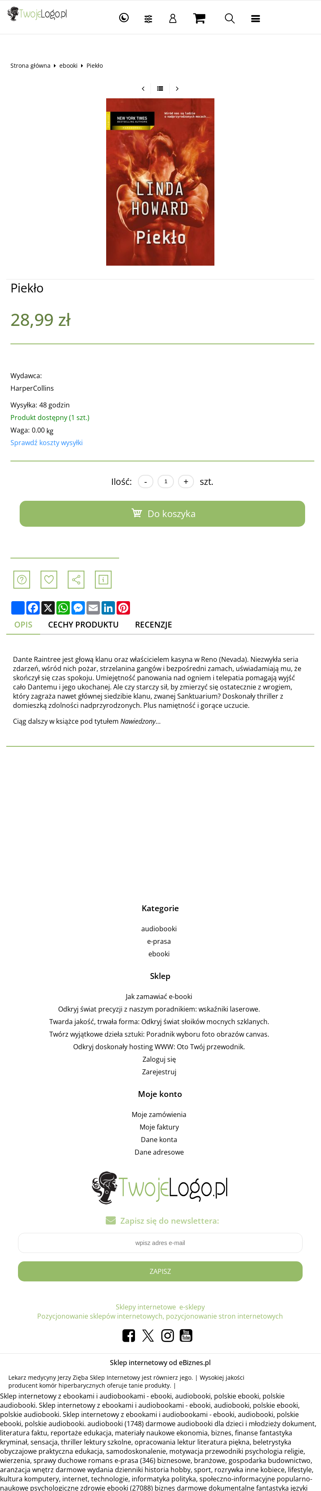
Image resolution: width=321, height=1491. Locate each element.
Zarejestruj (159, 1071)
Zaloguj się (159, 1059)
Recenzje (153, 624)
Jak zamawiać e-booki (159, 996)
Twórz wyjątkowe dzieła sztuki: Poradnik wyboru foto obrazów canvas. (159, 1034)
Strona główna (30, 65)
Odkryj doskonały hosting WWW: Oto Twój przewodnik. (159, 1046)
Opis (23, 624)
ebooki (68, 65)
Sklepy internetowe (146, 1307)
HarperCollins (32, 388)
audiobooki (159, 928)
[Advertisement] (160, 822)
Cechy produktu (83, 624)
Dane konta (159, 1139)
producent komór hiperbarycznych (56, 1385)
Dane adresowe (159, 1152)
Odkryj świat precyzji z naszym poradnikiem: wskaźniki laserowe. (159, 1009)
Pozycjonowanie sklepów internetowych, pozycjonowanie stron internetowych (160, 1316)
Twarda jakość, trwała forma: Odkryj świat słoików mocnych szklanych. (159, 1021)
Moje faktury (159, 1127)
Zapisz (160, 1271)
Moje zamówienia (159, 1114)
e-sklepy (192, 1307)
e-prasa (159, 941)
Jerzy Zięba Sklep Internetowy (99, 1377)
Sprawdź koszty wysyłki (46, 442)
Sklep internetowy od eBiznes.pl (160, 1362)
